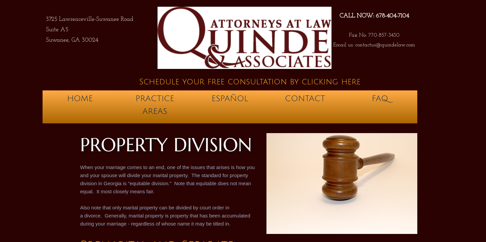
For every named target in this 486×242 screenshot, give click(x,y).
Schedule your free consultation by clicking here (250, 81)
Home (80, 98)
